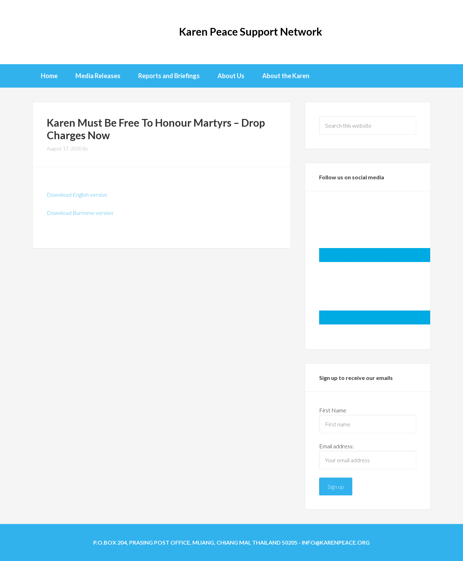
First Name (332, 410)
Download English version (77, 194)
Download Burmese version (80, 212)
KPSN (60, 31)
